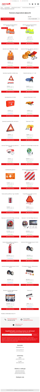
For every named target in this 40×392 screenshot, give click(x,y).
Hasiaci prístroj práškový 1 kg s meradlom (10, 193)
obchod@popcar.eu (20, 362)
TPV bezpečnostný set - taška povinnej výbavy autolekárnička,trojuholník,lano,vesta (30, 267)
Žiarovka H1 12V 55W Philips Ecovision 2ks (29, 145)
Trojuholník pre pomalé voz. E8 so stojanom (30, 194)
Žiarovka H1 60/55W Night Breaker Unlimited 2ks (10, 291)
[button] (30, 4)
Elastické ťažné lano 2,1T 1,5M (29, 73)
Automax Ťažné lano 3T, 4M (30, 97)
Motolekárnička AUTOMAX (10, 97)
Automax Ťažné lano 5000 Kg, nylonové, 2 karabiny (10, 146)
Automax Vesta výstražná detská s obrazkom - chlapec (10, 25)
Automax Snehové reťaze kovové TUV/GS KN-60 (10, 267)
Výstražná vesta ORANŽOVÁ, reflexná (10, 48)
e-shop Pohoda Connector (22, 390)
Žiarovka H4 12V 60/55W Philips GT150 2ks (10, 218)
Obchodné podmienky (20, 370)
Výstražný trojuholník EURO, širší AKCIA (10, 121)
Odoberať (35, 334)
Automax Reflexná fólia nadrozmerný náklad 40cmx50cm (29, 170)
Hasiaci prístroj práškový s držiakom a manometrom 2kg (10, 243)
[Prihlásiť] (32, 4)
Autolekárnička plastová (10, 169)
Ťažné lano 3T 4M (29, 121)
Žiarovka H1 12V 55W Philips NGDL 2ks (30, 218)
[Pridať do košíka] (10, 43)
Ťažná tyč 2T (29, 290)
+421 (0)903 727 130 (20, 359)
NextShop (15, 390)
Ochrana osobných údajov (20, 373)
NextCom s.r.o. (31, 390)
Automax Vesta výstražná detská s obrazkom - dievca (30, 25)
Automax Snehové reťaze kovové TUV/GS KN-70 (29, 243)
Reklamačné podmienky (20, 372)
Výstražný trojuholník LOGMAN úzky (10, 73)
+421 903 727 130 (11, 320)
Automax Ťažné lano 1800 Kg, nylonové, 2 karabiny (29, 49)
